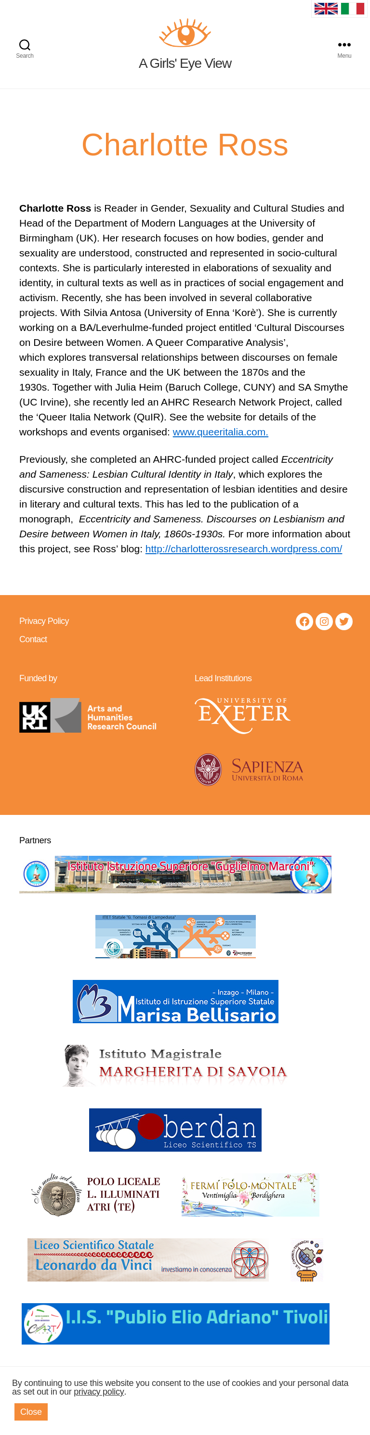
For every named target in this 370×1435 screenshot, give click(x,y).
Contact (33, 654)
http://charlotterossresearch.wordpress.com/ (244, 563)
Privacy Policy (44, 635)
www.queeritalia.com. (220, 446)
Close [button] (31, 1412)
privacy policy (99, 1391)
